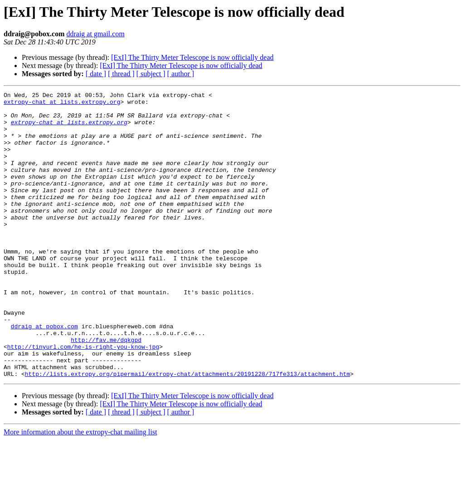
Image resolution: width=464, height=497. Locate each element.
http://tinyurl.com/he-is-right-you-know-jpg (83, 398)
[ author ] (180, 74)
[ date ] (96, 74)
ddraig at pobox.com (44, 374)
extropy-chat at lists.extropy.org (62, 104)
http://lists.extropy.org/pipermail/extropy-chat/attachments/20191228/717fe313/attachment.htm (187, 431)
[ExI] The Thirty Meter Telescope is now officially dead (192, 57)
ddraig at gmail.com (95, 34)
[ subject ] (150, 74)
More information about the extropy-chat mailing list (80, 489)
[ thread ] (121, 74)
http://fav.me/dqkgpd (106, 390)
